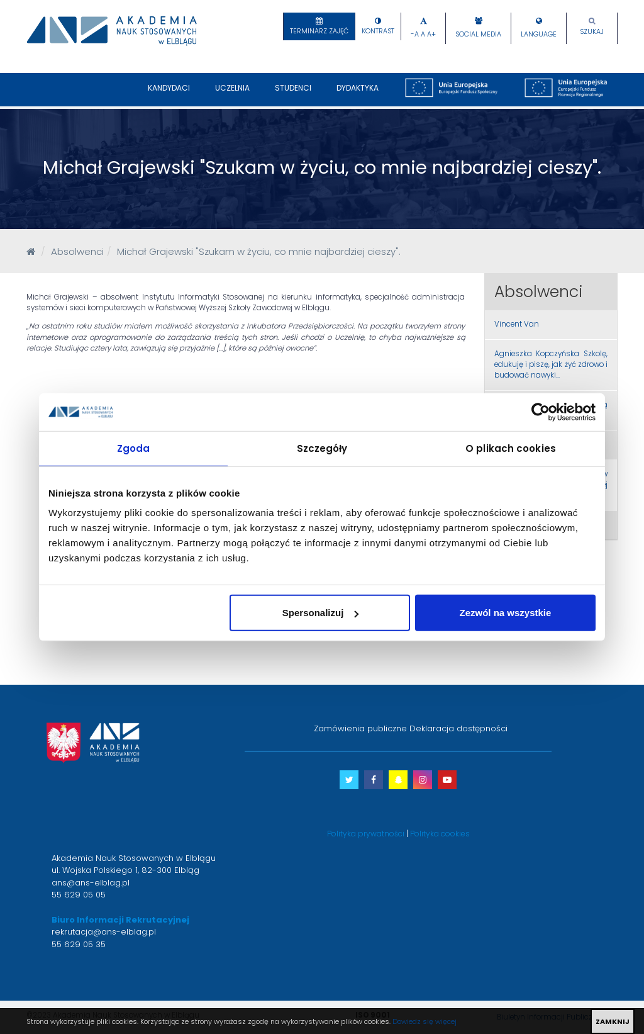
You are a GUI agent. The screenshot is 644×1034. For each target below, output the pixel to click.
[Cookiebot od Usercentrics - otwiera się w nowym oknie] (541, 411)
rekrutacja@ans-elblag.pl (104, 932)
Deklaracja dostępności (458, 728)
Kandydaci (169, 94)
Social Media (478, 34)
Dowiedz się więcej (424, 1021)
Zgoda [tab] (133, 447)
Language (539, 34)
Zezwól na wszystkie (506, 612)
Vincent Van (516, 324)
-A (415, 34)
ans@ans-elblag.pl (91, 883)
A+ (431, 34)
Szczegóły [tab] (322, 447)
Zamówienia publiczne (360, 728)
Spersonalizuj (320, 612)
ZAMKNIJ (613, 1021)
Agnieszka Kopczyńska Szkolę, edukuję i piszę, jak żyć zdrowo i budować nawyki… (551, 365)
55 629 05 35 (79, 944)
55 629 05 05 (79, 895)
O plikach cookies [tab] (510, 447)
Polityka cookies (440, 833)
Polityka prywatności (365, 833)
